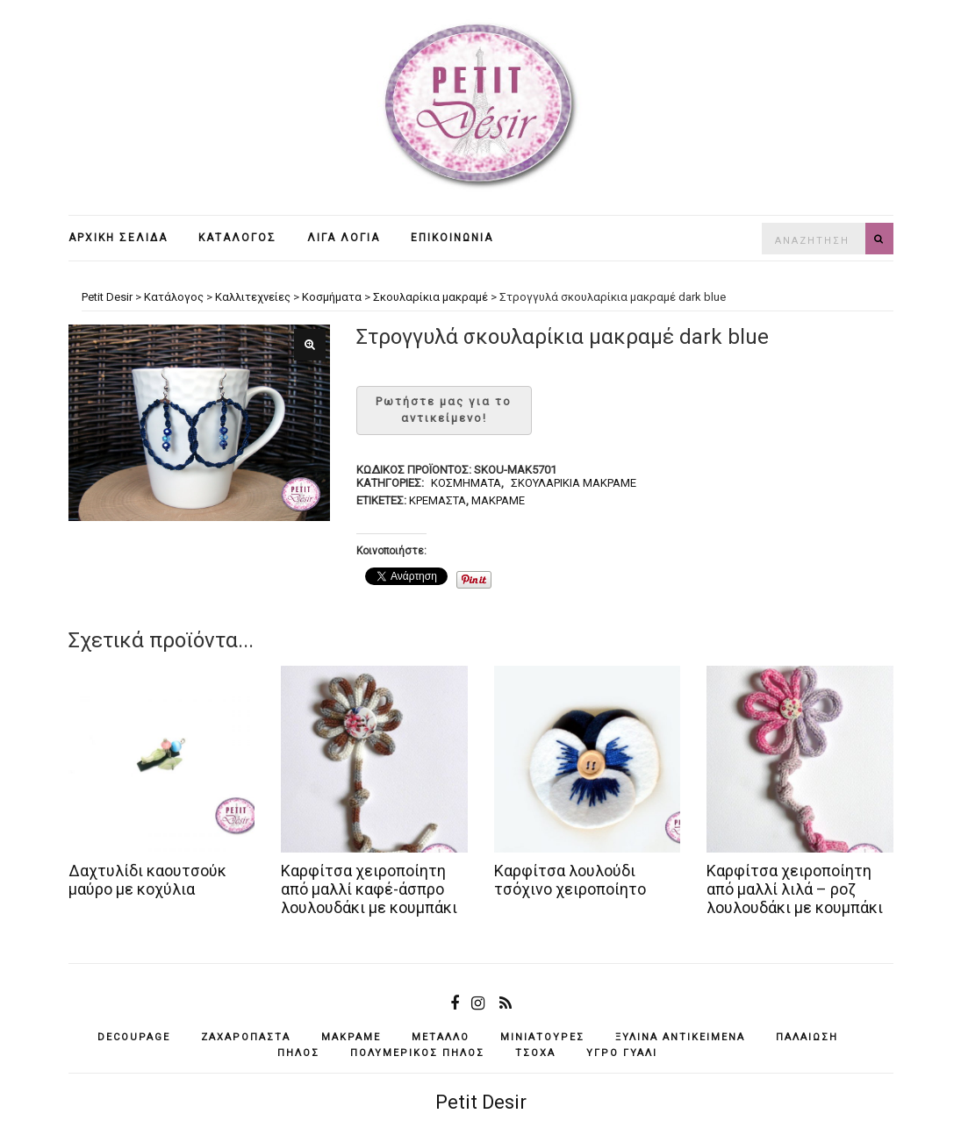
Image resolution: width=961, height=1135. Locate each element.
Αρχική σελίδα (118, 238)
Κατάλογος (237, 238)
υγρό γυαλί (621, 1053)
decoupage (133, 1037)
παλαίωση (807, 1037)
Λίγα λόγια (343, 238)
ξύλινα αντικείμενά (680, 1037)
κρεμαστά (437, 500)
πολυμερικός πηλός (417, 1053)
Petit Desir (481, 1102)
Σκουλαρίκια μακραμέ (573, 482)
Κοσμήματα (466, 482)
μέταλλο (441, 1037)
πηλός (298, 1053)
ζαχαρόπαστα (245, 1037)
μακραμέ (498, 500)
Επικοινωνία (452, 238)
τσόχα (535, 1053)
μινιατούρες (542, 1037)
